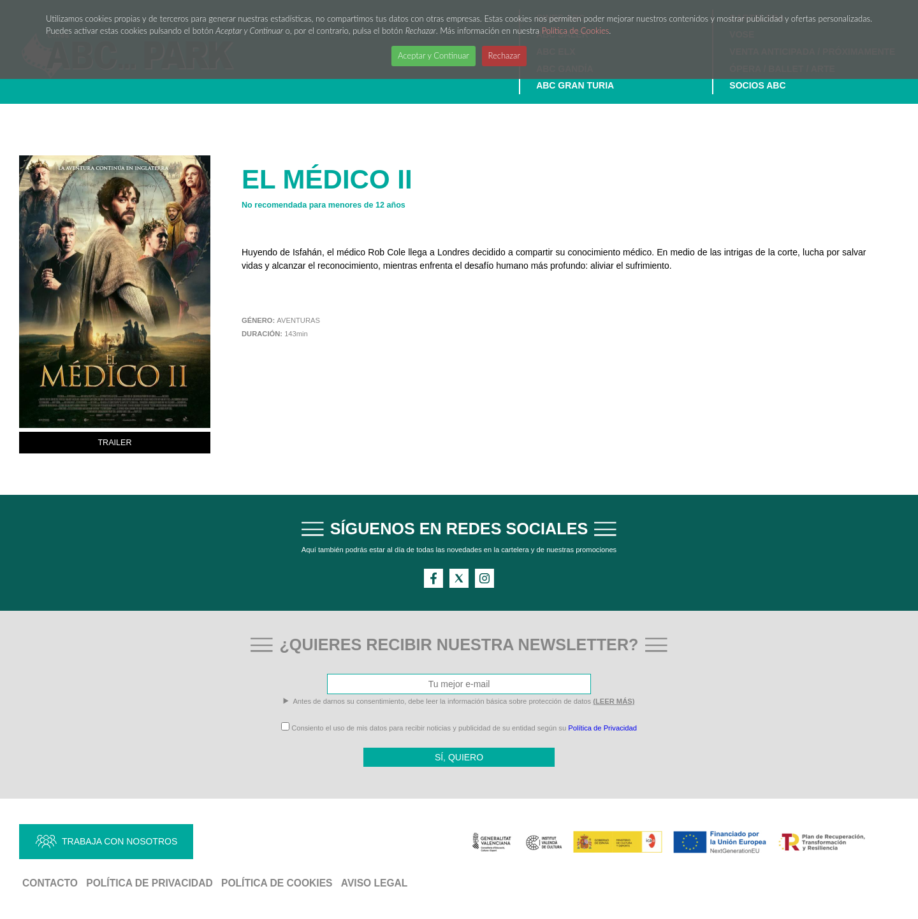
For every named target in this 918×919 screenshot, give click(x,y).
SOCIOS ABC (757, 85)
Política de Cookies (575, 30)
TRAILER (114, 442)
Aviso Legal (374, 883)
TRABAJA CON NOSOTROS (119, 841)
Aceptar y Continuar (433, 55)
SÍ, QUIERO (459, 757)
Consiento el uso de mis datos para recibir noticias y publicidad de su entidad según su (459, 728)
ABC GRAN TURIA (575, 85)
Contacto (50, 883)
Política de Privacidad (602, 728)
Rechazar (504, 55)
